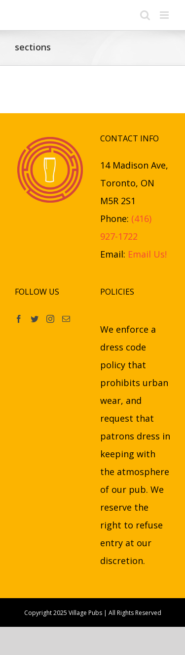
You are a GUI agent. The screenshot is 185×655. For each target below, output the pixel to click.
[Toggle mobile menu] (165, 15)
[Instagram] (50, 319)
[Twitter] (34, 319)
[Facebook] (19, 319)
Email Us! (147, 254)
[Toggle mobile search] (145, 15)
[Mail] (66, 319)
